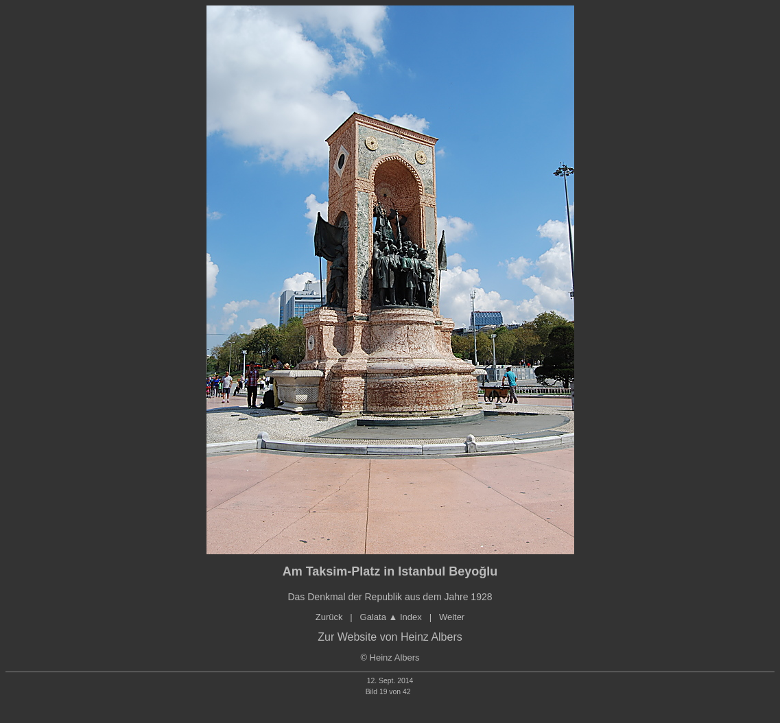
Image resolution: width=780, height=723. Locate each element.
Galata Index (391, 617)
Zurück (329, 617)
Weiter (451, 617)
